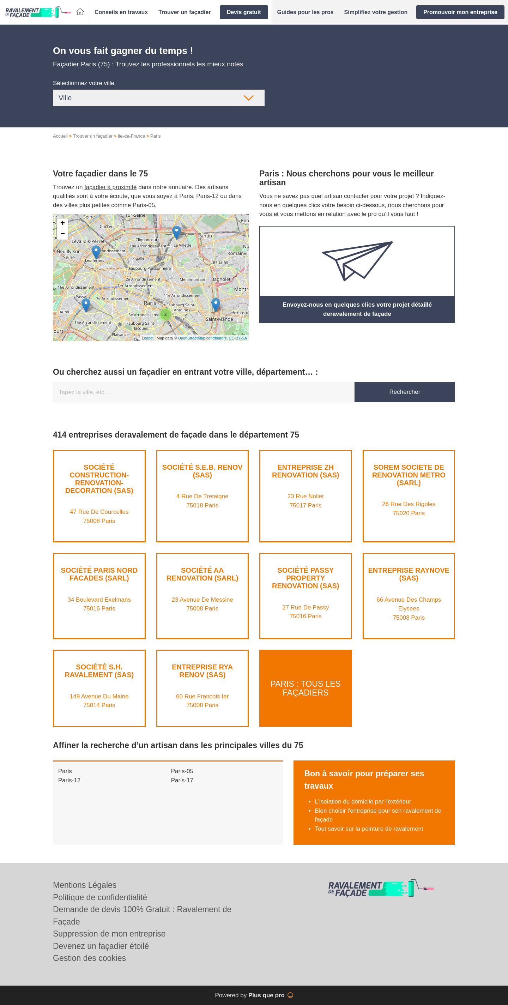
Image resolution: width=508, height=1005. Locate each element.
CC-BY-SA (238, 338)
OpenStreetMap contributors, (203, 338)
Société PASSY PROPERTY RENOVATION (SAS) (305, 578)
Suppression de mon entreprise (109, 933)
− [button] (62, 234)
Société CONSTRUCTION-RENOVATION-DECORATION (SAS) (99, 478)
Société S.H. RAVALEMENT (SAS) (99, 671)
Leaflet (147, 338)
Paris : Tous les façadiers (306, 688)
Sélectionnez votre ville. (84, 83)
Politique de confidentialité (100, 897)
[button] (121, 12)
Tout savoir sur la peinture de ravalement (369, 828)
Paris (65, 771)
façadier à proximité (110, 187)
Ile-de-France (131, 136)
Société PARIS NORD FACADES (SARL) (99, 574)
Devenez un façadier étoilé (101, 946)
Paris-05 (182, 771)
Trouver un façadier (93, 136)
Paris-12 (69, 780)
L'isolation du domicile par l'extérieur (363, 801)
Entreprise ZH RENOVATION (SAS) (305, 471)
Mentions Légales (84, 885)
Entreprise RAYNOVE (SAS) (408, 574)
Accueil (60, 136)
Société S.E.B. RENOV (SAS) (202, 471)
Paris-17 (182, 780)
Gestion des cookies (89, 958)
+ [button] (62, 223)
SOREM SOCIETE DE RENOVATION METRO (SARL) (409, 475)
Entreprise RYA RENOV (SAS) (202, 671)
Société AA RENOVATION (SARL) (202, 574)
